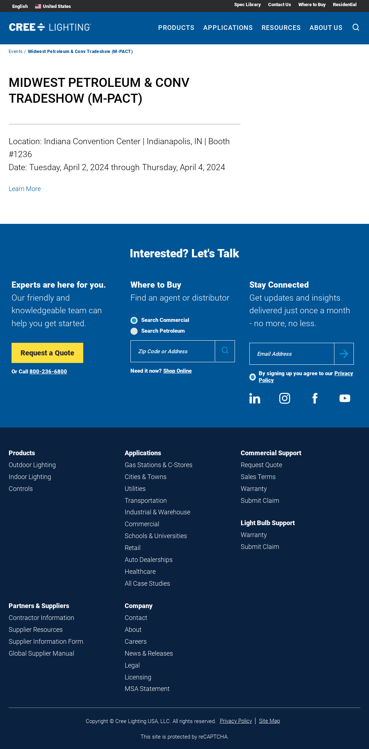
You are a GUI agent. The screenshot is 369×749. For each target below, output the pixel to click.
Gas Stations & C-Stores (158, 465)
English (20, 6)
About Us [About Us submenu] (326, 27)
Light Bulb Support (268, 523)
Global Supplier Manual (41, 653)
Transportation (146, 500)
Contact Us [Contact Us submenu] (279, 4)
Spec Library (247, 4)
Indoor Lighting (30, 476)
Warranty (254, 488)
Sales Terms (258, 476)
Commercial (142, 524)
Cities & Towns (145, 476)
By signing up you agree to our (306, 377)
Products (22, 453)
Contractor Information (41, 617)
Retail (133, 547)
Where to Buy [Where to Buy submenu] (312, 4)
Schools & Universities (156, 536)
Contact (136, 617)
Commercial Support (271, 453)
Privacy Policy (236, 721)
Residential (345, 4)
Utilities (135, 488)
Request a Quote (47, 353)
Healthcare (140, 571)
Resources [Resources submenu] (281, 27)
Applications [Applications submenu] (228, 27)
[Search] (355, 28)
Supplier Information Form (46, 641)
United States (53, 6)
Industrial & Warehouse (157, 512)
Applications (143, 453)
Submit (344, 354)
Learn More (25, 188)
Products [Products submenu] (176, 27)
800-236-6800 (48, 371)
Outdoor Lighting (32, 465)
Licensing (138, 677)
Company (138, 606)
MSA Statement (147, 688)
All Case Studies (147, 583)
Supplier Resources (36, 629)
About (133, 629)
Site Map (269, 721)
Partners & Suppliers (39, 606)
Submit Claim (260, 500)
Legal (132, 665)
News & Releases (149, 653)
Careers (136, 641)
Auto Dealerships (149, 559)
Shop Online (177, 371)
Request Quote (261, 465)
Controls (21, 488)
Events (15, 51)
